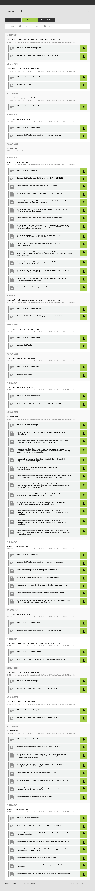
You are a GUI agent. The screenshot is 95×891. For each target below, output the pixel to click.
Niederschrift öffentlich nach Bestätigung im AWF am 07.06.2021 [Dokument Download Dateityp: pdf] (39, 403)
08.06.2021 (12, 639)
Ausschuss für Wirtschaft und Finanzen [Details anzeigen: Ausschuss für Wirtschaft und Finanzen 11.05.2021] (20, 387)
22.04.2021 (12, 143)
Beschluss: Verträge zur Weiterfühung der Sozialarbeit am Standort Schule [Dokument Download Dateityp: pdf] (42, 585)
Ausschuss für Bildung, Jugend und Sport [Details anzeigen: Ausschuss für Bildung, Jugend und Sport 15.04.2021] (21, 98)
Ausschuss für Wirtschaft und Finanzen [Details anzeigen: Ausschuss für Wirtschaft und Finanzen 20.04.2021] (20, 119)
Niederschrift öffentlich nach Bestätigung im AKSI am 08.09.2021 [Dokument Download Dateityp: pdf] (39, 688)
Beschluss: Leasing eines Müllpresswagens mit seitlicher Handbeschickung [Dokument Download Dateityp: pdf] (42, 780)
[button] (83, 48)
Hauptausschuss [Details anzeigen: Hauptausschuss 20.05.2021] (12, 416)
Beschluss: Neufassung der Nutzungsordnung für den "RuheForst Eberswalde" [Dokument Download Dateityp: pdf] (44, 873)
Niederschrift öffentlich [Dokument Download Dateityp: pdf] (25, 84)
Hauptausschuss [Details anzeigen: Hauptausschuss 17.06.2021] (12, 731)
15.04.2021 (12, 93)
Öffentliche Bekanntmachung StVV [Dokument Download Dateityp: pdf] (29, 170)
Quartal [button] (12, 26)
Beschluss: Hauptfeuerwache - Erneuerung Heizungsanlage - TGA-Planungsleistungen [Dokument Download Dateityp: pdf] (39, 244)
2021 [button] (38, 26)
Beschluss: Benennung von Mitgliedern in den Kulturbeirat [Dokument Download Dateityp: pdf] (37, 186)
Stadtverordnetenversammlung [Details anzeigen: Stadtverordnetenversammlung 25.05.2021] (17, 546)
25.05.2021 (12, 541)
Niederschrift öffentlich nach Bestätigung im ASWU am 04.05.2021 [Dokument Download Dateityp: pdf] (39, 55)
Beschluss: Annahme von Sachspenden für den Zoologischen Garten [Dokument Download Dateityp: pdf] (40, 593)
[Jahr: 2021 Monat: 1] (20, 26)
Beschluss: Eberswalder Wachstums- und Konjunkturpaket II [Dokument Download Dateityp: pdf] (37, 857)
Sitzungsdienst (83, 884)
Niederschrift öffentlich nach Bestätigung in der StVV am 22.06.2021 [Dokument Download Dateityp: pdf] (40, 562)
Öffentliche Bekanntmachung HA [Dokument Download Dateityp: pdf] (28, 425)
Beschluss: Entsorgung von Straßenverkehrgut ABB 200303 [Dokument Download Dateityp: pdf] (37, 773)
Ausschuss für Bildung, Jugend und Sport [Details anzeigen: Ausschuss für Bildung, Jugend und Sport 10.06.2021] (21, 702)
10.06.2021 (12, 697)
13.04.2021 (12, 35)
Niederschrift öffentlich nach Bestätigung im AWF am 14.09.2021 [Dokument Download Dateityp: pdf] (39, 630)
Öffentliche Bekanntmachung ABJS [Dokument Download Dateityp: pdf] (28, 106)
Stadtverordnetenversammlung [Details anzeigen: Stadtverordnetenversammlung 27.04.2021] (17, 162)
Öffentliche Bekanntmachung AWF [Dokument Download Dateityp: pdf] (28, 127)
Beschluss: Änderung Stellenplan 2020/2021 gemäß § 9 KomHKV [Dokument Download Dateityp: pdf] (38, 577)
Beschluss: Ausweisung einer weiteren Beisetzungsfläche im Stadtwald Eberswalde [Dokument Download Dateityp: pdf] (41, 865)
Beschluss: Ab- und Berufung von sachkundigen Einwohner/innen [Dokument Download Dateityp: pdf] (39, 193)
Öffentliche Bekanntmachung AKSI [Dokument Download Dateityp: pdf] (28, 77)
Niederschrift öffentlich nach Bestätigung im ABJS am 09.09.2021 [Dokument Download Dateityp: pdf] (39, 717)
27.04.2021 (12, 157)
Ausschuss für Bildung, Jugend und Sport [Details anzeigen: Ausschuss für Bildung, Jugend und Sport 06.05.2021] (21, 358)
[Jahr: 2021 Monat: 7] (45, 26)
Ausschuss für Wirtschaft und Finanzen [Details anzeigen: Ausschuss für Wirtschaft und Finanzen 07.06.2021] (20, 614)
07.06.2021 (12, 609)
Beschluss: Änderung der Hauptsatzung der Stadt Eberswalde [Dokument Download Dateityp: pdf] (38, 570)
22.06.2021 (12, 804)
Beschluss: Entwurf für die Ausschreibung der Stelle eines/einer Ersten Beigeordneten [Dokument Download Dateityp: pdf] (41, 433)
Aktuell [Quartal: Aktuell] (51, 26)
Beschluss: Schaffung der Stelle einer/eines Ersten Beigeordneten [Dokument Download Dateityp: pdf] (39, 218)
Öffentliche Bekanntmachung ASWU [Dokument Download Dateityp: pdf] (29, 48)
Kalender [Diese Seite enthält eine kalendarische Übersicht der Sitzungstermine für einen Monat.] (13, 20)
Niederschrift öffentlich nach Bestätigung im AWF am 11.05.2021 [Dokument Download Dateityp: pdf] (39, 135)
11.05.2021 (12, 382)
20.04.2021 (12, 114)
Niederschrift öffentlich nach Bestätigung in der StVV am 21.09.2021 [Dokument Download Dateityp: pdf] (40, 825)
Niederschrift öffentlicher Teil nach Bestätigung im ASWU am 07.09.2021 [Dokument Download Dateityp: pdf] (41, 659)
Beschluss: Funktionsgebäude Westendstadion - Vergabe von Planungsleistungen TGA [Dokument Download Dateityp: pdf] (38, 468)
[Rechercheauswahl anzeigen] (88, 11)
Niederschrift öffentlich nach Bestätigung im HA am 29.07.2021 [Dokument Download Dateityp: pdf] (38, 747)
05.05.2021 (12, 324)
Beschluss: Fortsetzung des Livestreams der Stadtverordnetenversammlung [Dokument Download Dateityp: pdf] (43, 841)
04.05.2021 (12, 295)
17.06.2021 (12, 726)
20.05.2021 (12, 412)
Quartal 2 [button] (29, 26)
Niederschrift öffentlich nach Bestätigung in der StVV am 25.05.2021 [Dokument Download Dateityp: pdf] (40, 178)
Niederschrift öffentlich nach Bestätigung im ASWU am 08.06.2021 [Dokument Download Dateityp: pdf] (39, 316)
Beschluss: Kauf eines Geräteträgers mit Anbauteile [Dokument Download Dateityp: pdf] (34, 287)
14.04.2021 (12, 64)
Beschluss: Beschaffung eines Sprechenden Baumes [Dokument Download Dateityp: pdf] (34, 796)
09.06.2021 (12, 668)
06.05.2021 (12, 353)
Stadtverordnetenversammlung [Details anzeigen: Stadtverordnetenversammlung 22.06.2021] (17, 809)
